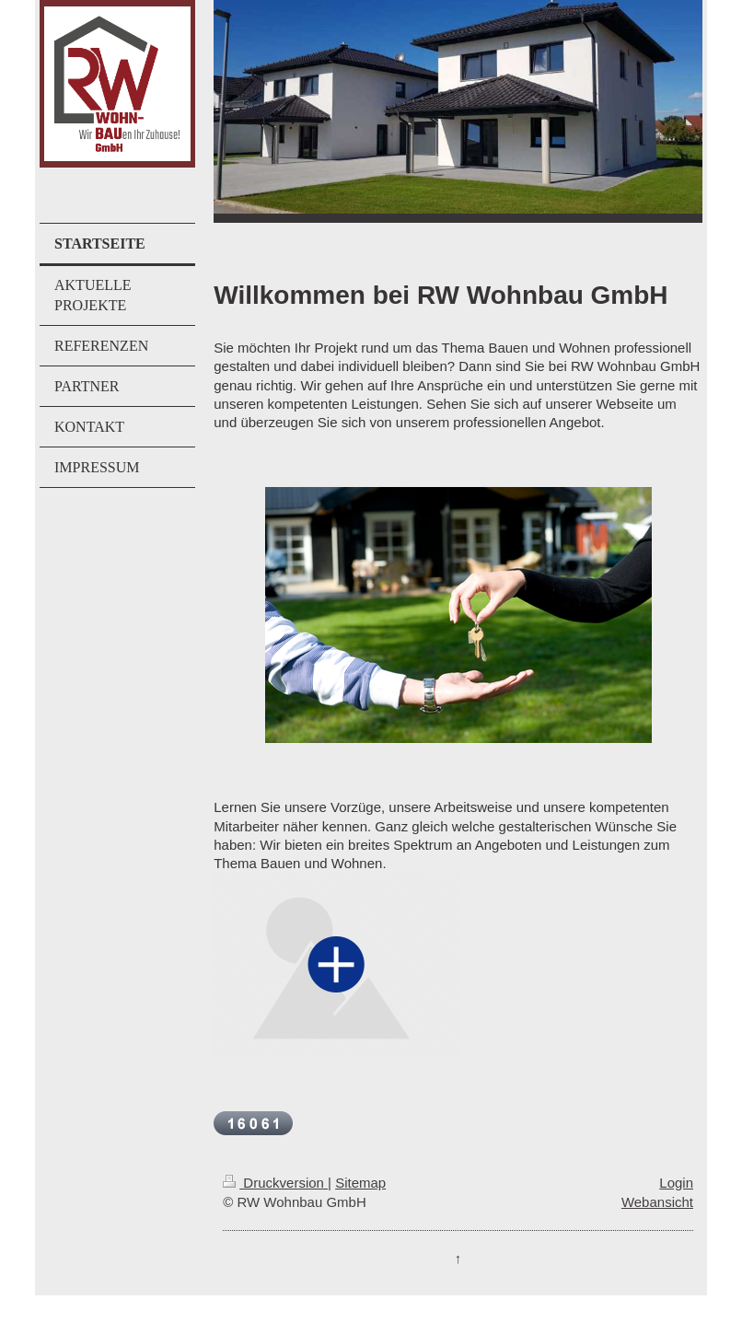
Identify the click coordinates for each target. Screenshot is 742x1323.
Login (676, 1182)
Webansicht (657, 1202)
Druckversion (275, 1182)
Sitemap (360, 1182)
